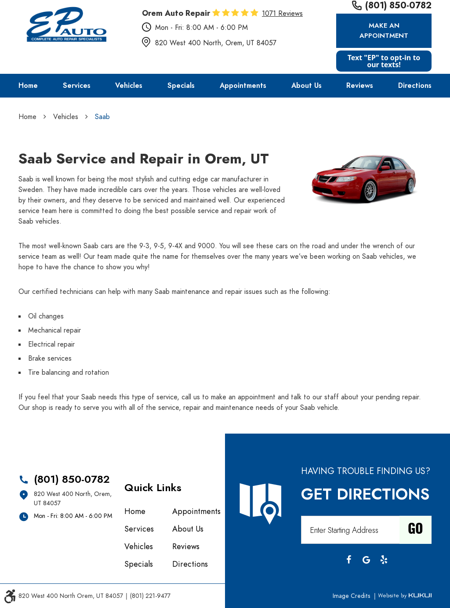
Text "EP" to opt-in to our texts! (384, 61)
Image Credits (352, 596)
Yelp (383, 559)
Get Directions (365, 494)
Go (415, 529)
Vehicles (128, 85)
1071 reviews (282, 13)
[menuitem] (28, 86)
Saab (102, 117)
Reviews (359, 85)
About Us (306, 85)
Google (366, 559)
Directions (415, 85)
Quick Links (152, 487)
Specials (181, 85)
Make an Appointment (383, 30)
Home (28, 85)
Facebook (348, 559)
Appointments (243, 85)
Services (77, 85)
